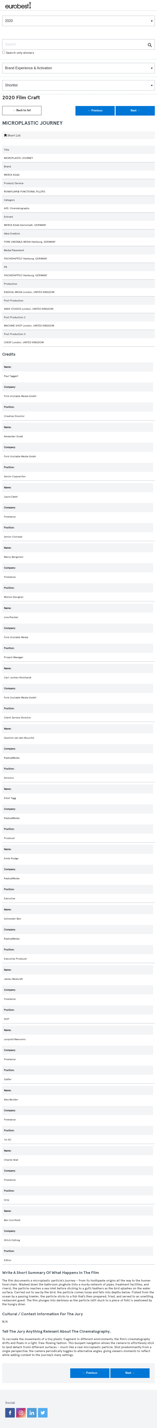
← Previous (95, 110)
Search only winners (18, 53)
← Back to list (22, 110)
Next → (135, 110)
